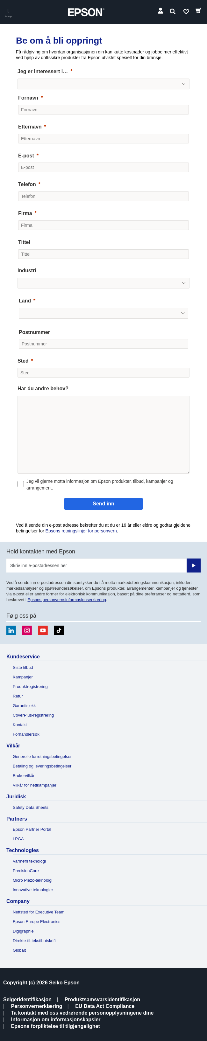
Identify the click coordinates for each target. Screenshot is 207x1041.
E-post (26, 155)
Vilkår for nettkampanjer (34, 785)
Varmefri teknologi (29, 861)
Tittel (24, 242)
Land (25, 300)
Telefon (27, 184)
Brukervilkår (24, 775)
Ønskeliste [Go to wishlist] (186, 13)
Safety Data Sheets (30, 807)
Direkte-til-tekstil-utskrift (34, 940)
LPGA (18, 838)
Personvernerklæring (36, 1006)
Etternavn (30, 126)
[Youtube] (43, 630)
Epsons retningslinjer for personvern (81, 530)
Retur (18, 696)
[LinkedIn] (11, 630)
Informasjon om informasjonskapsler (56, 1019)
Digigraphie (23, 931)
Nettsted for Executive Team (38, 912)
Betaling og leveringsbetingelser (42, 766)
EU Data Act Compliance (104, 1006)
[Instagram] (27, 630)
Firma (25, 213)
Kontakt (20, 724)
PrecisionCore (26, 870)
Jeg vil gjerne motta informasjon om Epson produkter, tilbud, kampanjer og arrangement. (99, 484)
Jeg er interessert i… (43, 71)
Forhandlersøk (26, 734)
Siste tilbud (23, 667)
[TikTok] (59, 630)
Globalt (19, 950)
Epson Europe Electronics (37, 921)
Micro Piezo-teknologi (32, 880)
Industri (27, 270)
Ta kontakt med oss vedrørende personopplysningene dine (82, 1013)
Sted (23, 361)
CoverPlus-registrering (33, 715)
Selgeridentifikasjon (27, 999)
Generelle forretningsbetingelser (42, 756)
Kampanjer (23, 677)
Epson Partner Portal (32, 829)
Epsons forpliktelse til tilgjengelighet (55, 1026)
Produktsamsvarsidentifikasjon (102, 999)
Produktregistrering (30, 686)
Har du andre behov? (43, 388)
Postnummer (34, 332)
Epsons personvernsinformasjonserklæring (66, 599)
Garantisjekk (24, 705)
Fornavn (28, 98)
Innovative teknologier (33, 889)
